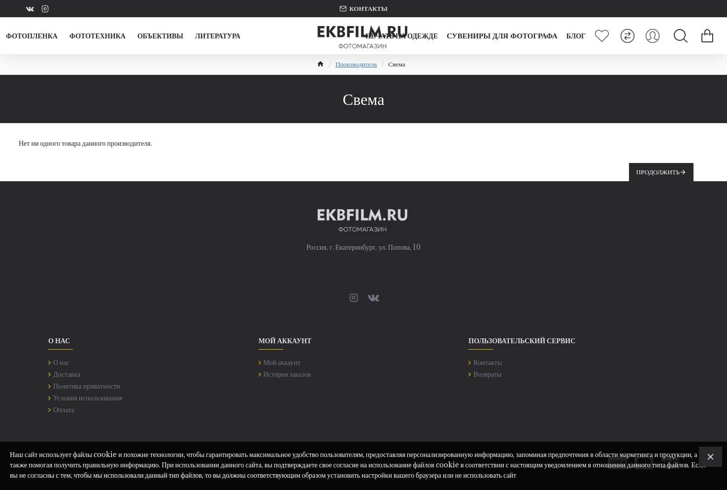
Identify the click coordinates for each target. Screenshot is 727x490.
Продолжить (658, 171)
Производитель (356, 64)
